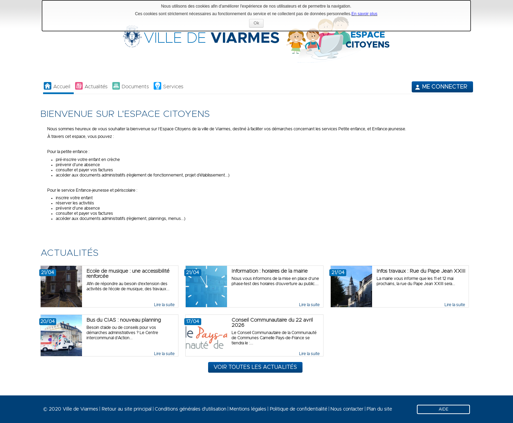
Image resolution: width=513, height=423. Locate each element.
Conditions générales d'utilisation (190, 409)
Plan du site (379, 409)
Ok (259, 24)
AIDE (444, 409)
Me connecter (444, 87)
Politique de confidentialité (298, 409)
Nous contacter (346, 409)
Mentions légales (247, 409)
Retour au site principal (127, 409)
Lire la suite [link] (164, 305)
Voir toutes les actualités (255, 367)
